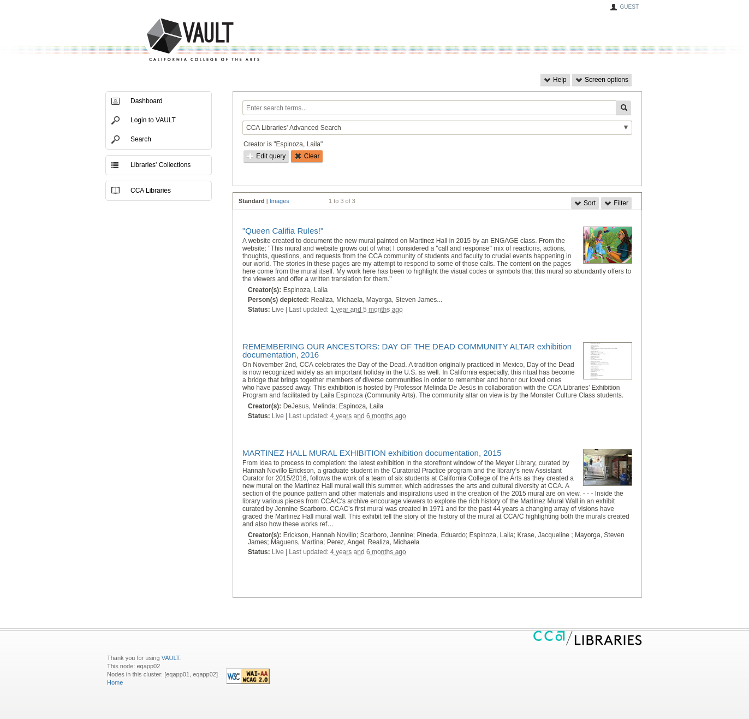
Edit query (266, 156)
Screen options (601, 80)
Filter (616, 203)
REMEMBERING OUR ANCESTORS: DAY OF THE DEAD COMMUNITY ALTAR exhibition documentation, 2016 (407, 350)
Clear (306, 156)
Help (555, 80)
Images (279, 201)
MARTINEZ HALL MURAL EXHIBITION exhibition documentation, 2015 (372, 452)
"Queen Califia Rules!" (282, 230)
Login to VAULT (153, 120)
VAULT (161, 40)
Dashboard (146, 101)
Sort (585, 203)
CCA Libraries (150, 190)
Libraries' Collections (160, 165)
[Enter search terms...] (429, 107)
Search (140, 139)
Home (115, 682)
